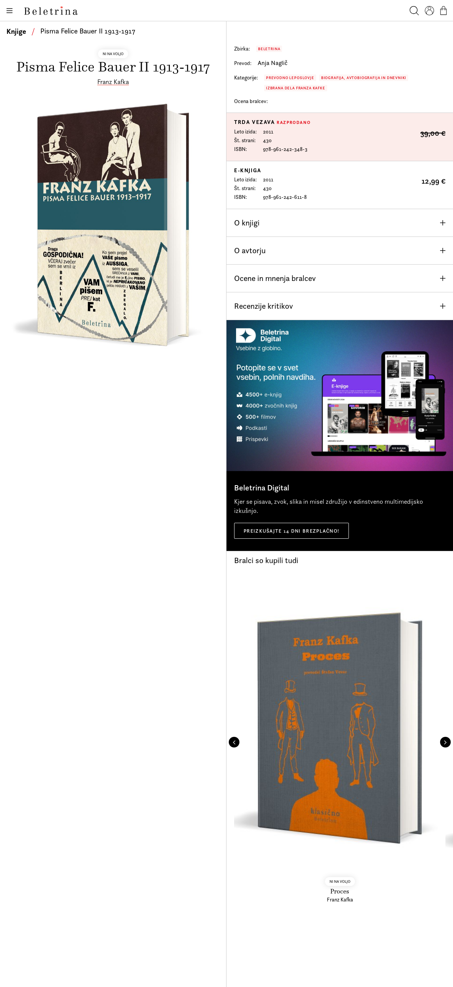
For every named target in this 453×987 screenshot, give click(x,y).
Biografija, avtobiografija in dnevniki (364, 77)
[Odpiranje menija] (9, 11)
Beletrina (269, 48)
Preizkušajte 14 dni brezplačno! (291, 531)
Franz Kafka (113, 82)
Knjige (16, 31)
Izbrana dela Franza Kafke (295, 88)
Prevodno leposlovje (290, 77)
